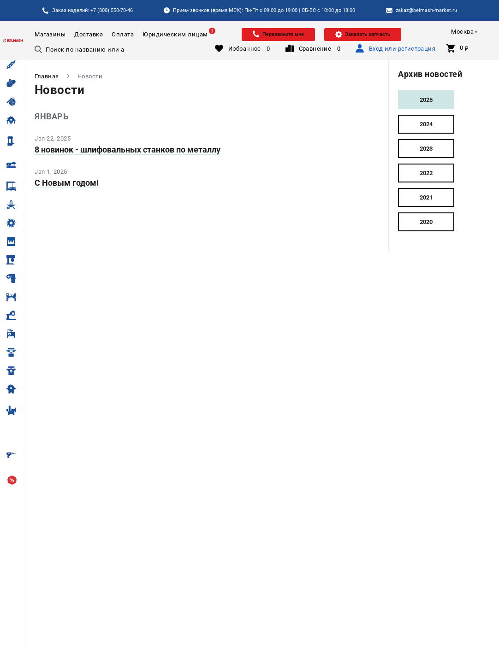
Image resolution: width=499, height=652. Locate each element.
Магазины (50, 34)
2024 (426, 124)
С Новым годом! (67, 183)
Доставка (88, 34)
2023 (426, 148)
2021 (426, 197)
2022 (426, 173)
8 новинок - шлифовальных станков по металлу (127, 149)
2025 (426, 99)
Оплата (123, 34)
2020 (426, 221)
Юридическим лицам (175, 34)
